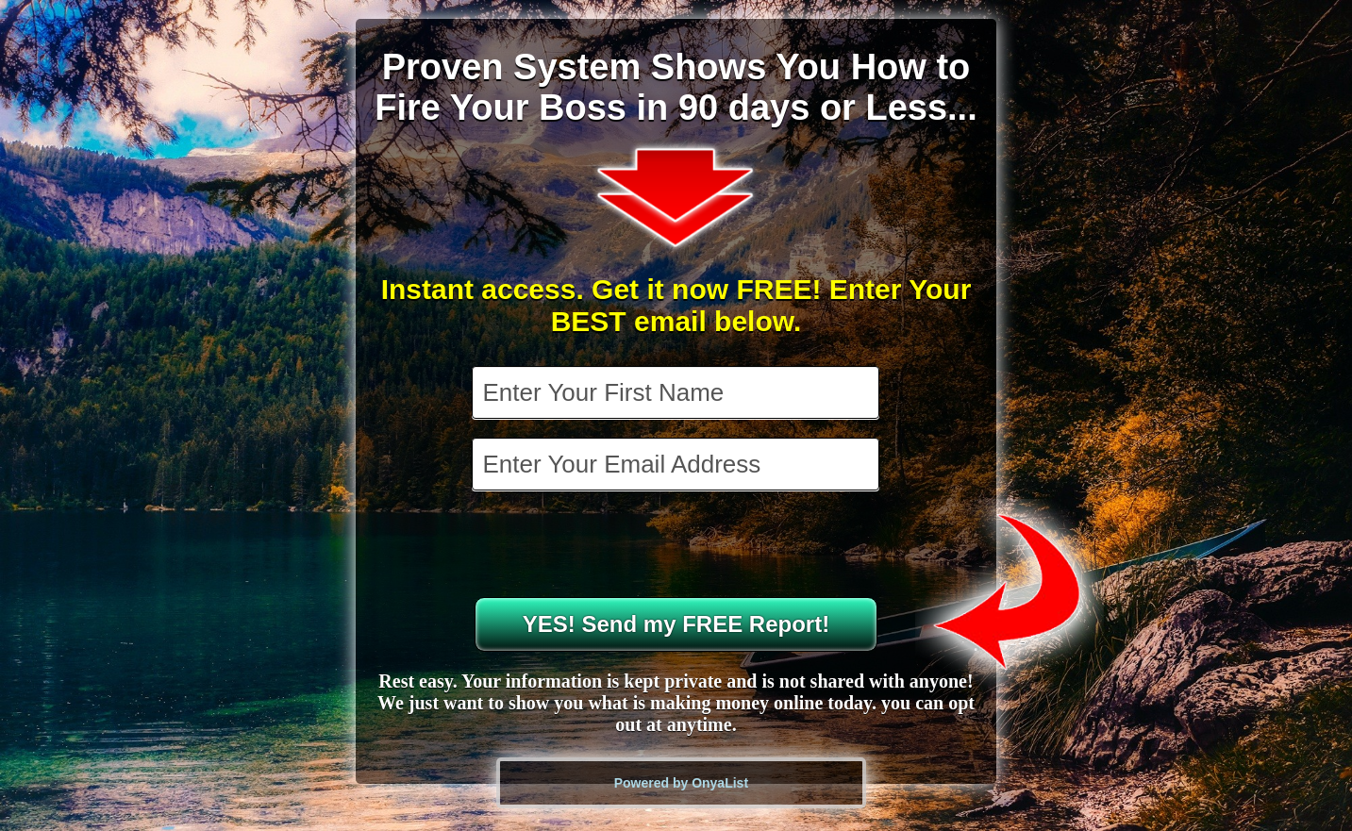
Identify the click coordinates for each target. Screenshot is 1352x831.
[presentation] (677, 546)
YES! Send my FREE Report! (676, 624)
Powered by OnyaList (681, 782)
